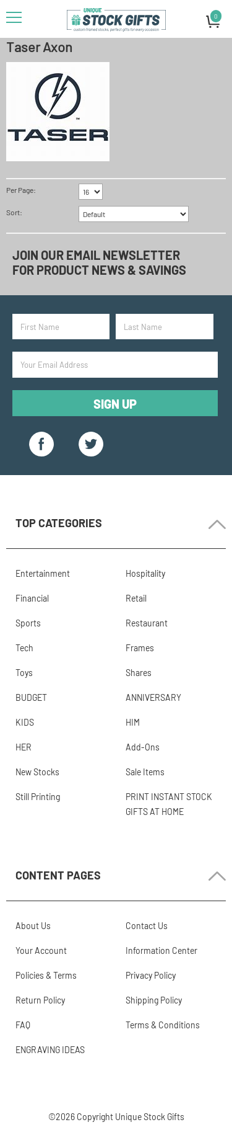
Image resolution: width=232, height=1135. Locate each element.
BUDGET (31, 697)
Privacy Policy (151, 975)
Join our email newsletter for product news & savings (99, 262)
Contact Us (147, 925)
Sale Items (145, 772)
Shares (139, 672)
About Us (33, 925)
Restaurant (147, 623)
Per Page (19, 189)
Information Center (161, 950)
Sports (28, 623)
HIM (133, 722)
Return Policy (40, 1000)
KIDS (24, 722)
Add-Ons (143, 747)
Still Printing (37, 796)
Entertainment (42, 573)
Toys (24, 672)
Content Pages (58, 875)
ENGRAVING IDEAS (50, 1049)
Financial (32, 598)
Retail (136, 598)
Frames (140, 648)
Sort (13, 212)
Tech (24, 648)
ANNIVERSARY (153, 697)
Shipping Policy (154, 1000)
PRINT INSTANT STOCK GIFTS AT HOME (169, 804)
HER (23, 747)
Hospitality (145, 573)
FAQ (22, 1025)
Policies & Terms (46, 975)
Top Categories (58, 523)
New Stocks (37, 772)
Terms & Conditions (163, 1025)
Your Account (41, 950)
